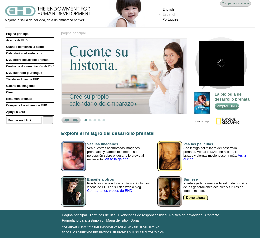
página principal (73, 33)
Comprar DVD (227, 106)
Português (170, 19)
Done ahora (195, 198)
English (168, 9)
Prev (66, 120)
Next (76, 120)
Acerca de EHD (17, 40)
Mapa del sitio (117, 220)
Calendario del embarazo (24, 53)
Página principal (18, 34)
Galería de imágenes (21, 86)
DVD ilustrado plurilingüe (24, 73)
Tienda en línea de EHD (22, 79)
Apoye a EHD (15, 112)
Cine (9, 92)
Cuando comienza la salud (25, 47)
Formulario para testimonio (83, 220)
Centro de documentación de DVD (30, 66)
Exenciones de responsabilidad (142, 215)
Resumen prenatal (19, 99)
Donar (135, 220)
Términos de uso (103, 215)
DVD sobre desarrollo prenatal (28, 60)
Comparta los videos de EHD (26, 105)
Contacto (212, 215)
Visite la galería (116, 159)
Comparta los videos (235, 3)
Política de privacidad (186, 215)
